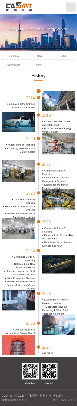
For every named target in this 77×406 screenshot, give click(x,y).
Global (63, 56)
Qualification (13, 64)
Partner (39, 64)
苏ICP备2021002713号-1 (64, 398)
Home (35, 35)
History (45, 35)
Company (14, 56)
